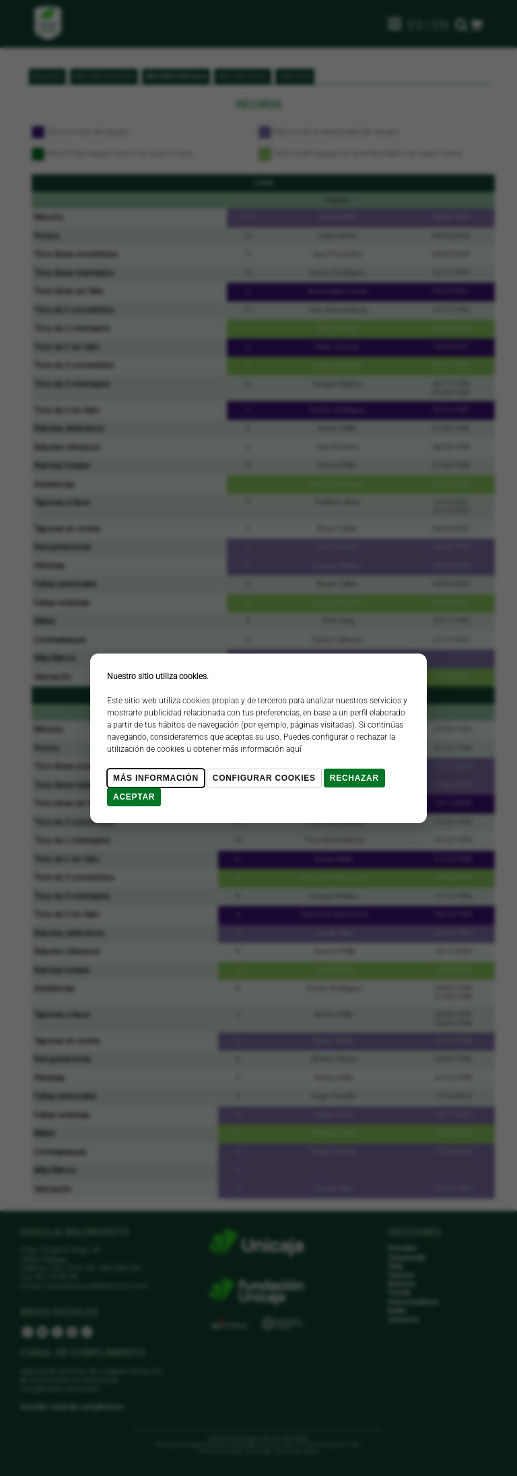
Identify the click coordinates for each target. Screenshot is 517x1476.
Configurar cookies (264, 778)
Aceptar (134, 797)
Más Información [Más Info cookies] (156, 778)
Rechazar (354, 778)
